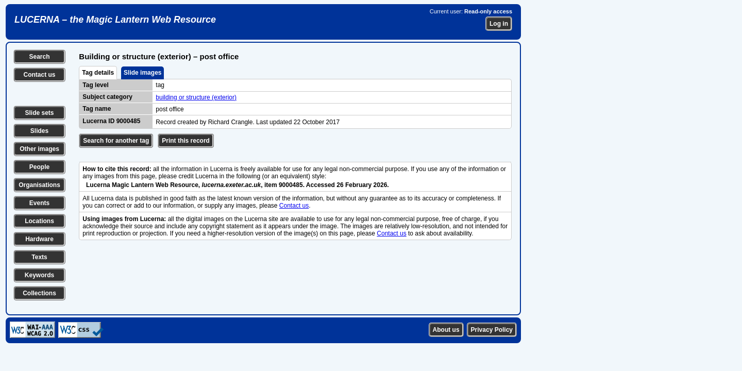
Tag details (98, 72)
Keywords (39, 275)
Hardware (39, 239)
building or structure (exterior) (196, 97)
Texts (39, 257)
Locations (39, 221)
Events (39, 203)
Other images (39, 149)
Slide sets (39, 112)
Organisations (39, 185)
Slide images (142, 72)
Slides (39, 130)
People (39, 167)
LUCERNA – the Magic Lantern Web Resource (115, 19)
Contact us (39, 74)
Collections (39, 293)
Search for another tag (116, 140)
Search (39, 56)
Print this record (186, 140)
